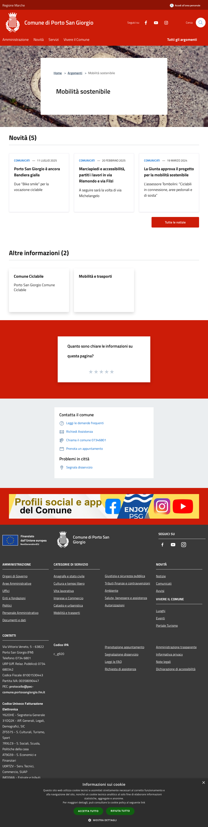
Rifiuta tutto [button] (120, 811)
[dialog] (104, 802)
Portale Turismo (167, 625)
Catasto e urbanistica (68, 605)
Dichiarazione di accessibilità (175, 669)
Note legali (163, 661)
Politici (7, 605)
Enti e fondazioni (14, 598)
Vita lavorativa (64, 590)
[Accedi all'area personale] (185, 5)
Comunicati (22, 160)
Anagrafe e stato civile (69, 576)
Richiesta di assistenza (120, 669)
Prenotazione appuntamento (124, 647)
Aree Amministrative (16, 583)
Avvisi (160, 590)
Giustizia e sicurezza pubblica (125, 575)
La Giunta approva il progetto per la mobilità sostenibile (169, 172)
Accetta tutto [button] (88, 811)
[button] (104, 820)
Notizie (161, 576)
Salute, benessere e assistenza (126, 597)
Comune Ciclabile (28, 276)
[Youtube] (154, 22)
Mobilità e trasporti (95, 276)
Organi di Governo (14, 576)
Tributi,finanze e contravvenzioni (127, 583)
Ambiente (111, 590)
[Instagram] (164, 22)
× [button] (203, 782)
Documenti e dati (14, 620)
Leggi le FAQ (113, 661)
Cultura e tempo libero (69, 583)
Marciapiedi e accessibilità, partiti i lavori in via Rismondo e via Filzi (102, 175)
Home (58, 72)
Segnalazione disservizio (121, 654)
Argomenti (75, 72)
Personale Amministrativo (20, 612)
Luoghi (160, 610)
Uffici (6, 590)
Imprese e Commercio (68, 598)
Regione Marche (13, 5)
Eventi (160, 618)
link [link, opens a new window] (143, 802)
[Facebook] (144, 22)
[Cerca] (201, 22)
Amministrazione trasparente (176, 647)
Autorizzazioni (115, 605)
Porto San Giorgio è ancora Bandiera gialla (37, 172)
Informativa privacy (169, 654)
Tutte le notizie (175, 222)
